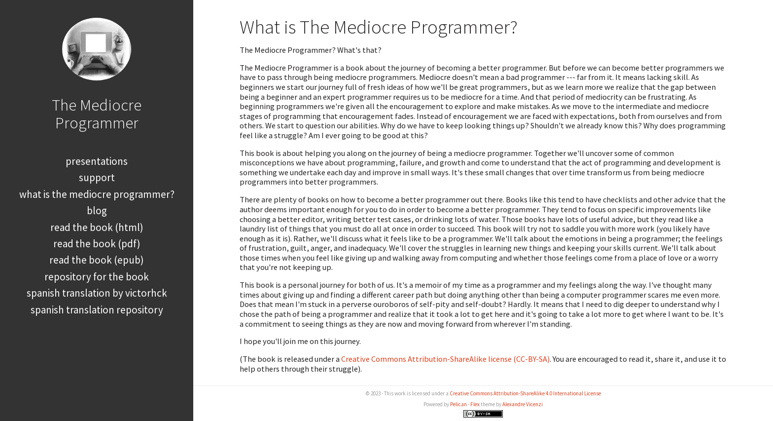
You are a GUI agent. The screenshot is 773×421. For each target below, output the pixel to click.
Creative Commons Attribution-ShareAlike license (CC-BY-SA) (445, 359)
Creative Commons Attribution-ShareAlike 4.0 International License (525, 393)
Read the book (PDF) (97, 243)
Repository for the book (96, 276)
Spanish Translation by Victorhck (97, 293)
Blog (97, 210)
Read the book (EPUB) (96, 260)
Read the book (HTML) (96, 227)
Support (97, 177)
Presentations (97, 161)
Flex (475, 404)
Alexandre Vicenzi (522, 404)
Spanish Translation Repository (97, 309)
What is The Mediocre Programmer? (97, 194)
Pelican (458, 404)
